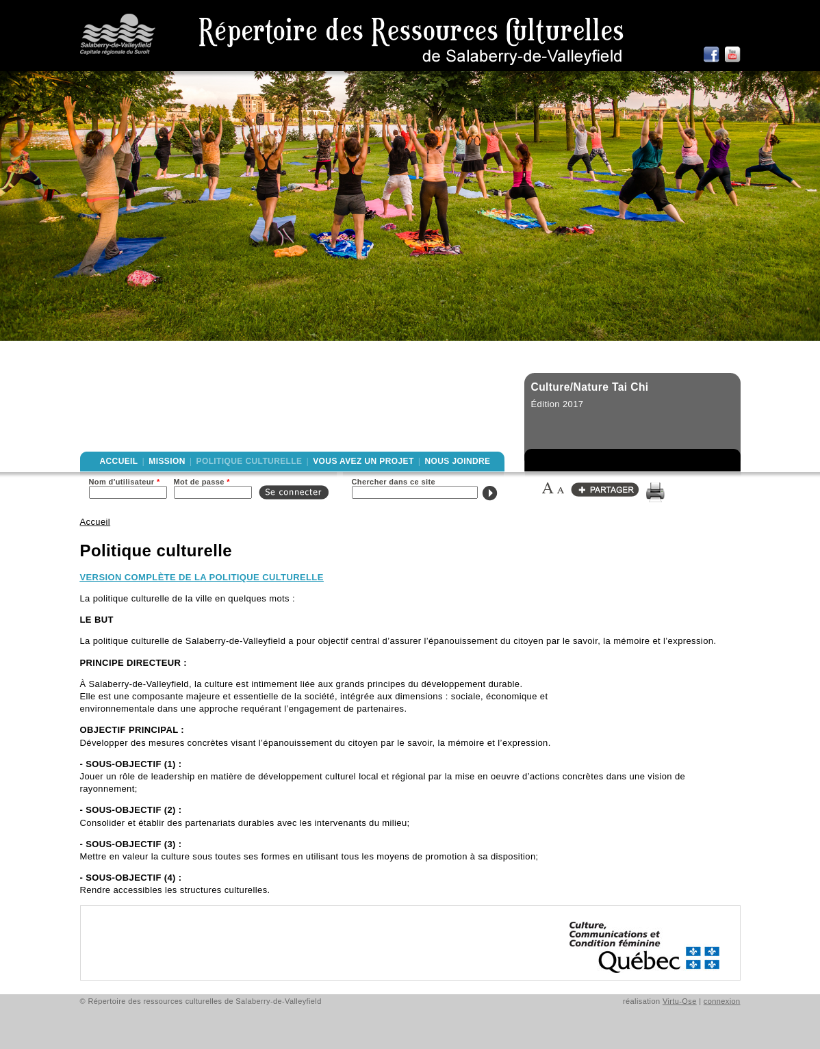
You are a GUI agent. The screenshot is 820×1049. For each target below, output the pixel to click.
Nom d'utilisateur (124, 482)
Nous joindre (457, 461)
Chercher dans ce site (394, 482)
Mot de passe (202, 482)
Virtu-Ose (680, 1001)
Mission (167, 461)
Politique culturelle (249, 461)
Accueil (119, 461)
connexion (722, 1001)
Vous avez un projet (363, 461)
